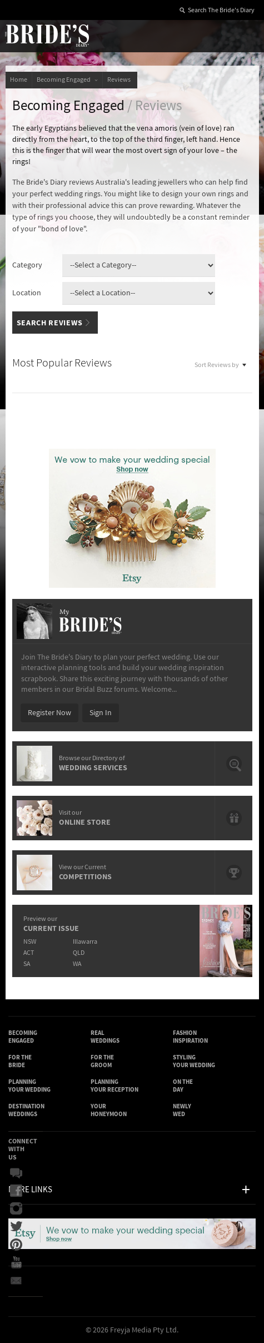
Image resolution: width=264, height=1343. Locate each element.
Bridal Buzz (16, 1173)
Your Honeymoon (109, 1110)
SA (26, 964)
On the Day (183, 1086)
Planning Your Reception (114, 1086)
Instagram (16, 1209)
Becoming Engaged (67, 80)
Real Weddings (105, 1037)
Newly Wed (182, 1110)
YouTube (16, 1262)
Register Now (49, 713)
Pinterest (16, 1244)
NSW (29, 942)
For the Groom (102, 1061)
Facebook (16, 1191)
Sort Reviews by (221, 364)
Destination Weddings (26, 1110)
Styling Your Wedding (194, 1061)
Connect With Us (22, 1149)
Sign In (100, 713)
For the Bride (20, 1061)
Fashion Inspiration (190, 1037)
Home (18, 80)
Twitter (16, 1226)
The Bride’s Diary (46, 35)
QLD (78, 953)
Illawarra (85, 942)
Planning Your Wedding (29, 1086)
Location (26, 293)
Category (27, 265)
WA (77, 964)
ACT (28, 953)
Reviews (120, 80)
